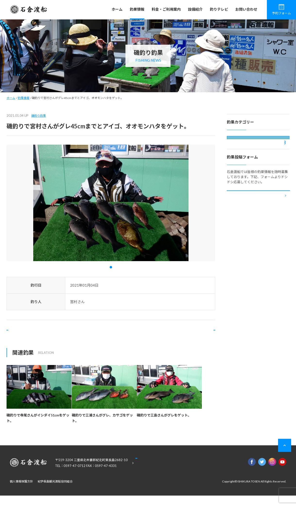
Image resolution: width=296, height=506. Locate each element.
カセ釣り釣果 (241, 154)
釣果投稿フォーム (258, 243)
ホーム (117, 9)
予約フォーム (281, 9)
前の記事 (26, 335)
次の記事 (195, 335)
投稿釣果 (238, 181)
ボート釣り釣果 (243, 168)
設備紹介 (195, 9)
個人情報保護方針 (21, 492)
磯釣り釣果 (38, 115)
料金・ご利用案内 (166, 9)
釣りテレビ (219, 9)
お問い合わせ (246, 9)
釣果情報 (137, 9)
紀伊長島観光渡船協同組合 (55, 492)
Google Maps (160, 474)
